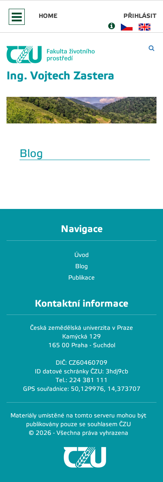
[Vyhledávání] (151, 48)
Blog (81, 266)
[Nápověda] (111, 27)
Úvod (81, 255)
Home (48, 15)
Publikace (81, 277)
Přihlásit (139, 15)
